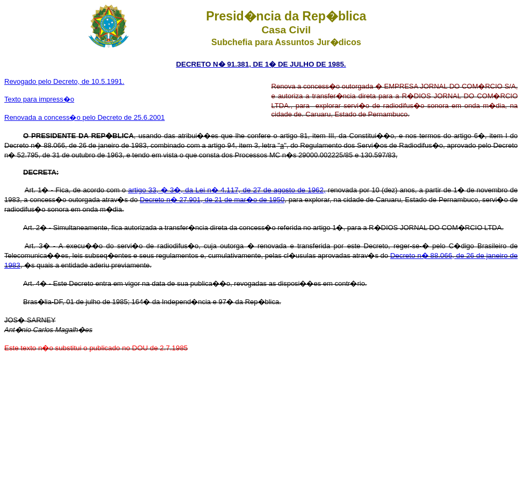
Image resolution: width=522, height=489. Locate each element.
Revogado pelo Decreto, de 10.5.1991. (64, 81)
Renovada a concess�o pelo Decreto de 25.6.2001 (84, 117)
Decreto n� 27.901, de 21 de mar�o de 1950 (212, 200)
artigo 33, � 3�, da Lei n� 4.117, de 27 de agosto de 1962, (226, 190)
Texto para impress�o (39, 99)
